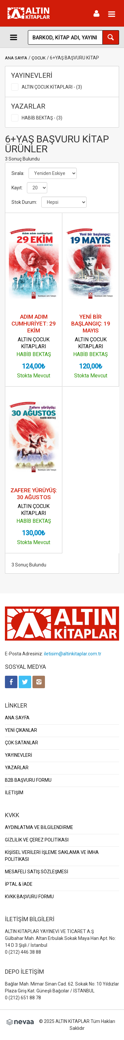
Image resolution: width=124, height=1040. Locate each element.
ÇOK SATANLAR (21, 742)
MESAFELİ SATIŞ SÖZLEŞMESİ (36, 871)
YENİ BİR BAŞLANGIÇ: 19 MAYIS (90, 323)
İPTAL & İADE (18, 884)
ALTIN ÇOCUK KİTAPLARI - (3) (52, 87)
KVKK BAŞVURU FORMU (29, 896)
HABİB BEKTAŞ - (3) (42, 117)
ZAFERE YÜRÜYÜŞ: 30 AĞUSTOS (33, 493)
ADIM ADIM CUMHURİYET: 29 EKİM (33, 323)
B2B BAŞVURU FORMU (28, 780)
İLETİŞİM (14, 792)
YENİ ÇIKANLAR (21, 730)
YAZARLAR (17, 767)
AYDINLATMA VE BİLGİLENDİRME (39, 827)
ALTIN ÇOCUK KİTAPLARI (34, 343)
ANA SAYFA (16, 57)
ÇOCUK (38, 57)
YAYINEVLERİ (18, 755)
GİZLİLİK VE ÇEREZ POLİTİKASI (37, 839)
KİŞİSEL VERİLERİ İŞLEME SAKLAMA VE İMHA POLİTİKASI (52, 856)
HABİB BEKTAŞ (33, 354)
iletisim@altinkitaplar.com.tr (72, 653)
